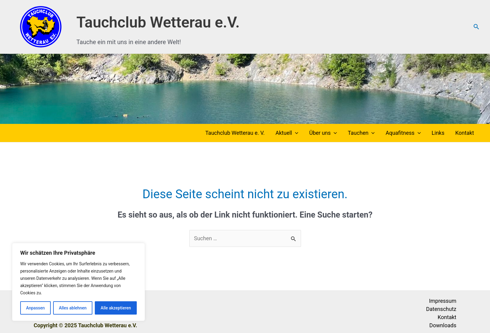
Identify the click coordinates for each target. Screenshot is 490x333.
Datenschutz (441, 309)
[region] (78, 282)
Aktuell (286, 133)
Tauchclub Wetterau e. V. (235, 133)
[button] (476, 27)
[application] (295, 133)
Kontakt (464, 133)
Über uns (323, 133)
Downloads (442, 325)
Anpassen (35, 308)
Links (438, 133)
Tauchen (361, 133)
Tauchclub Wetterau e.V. (158, 22)
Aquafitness (403, 133)
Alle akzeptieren (116, 308)
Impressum (442, 301)
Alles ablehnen (73, 308)
